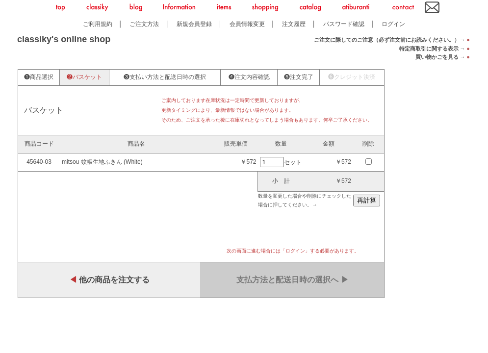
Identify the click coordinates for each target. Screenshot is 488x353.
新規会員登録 (194, 24)
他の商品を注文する (109, 280)
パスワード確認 (343, 24)
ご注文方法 (144, 24)
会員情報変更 (247, 24)
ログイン (393, 24)
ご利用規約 (97, 24)
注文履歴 (294, 24)
